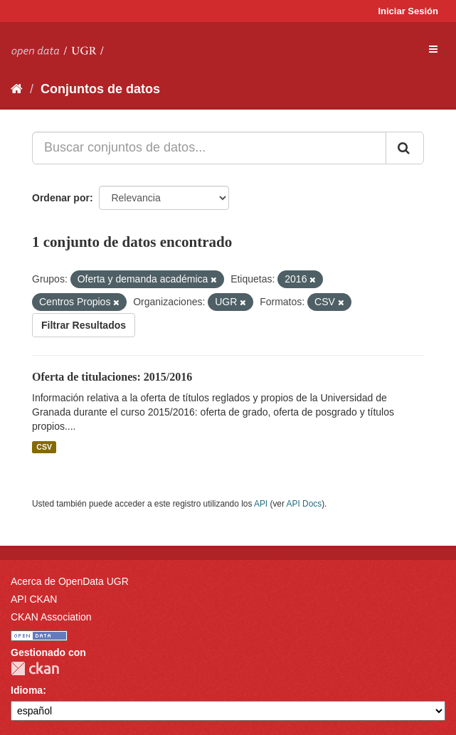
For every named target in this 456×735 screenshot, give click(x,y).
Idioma (27, 690)
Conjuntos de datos (100, 89)
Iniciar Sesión (408, 11)
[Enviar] (405, 148)
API (260, 504)
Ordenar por (61, 197)
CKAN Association (51, 617)
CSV (44, 447)
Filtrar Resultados (83, 325)
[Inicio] (17, 89)
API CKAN (34, 599)
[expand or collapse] (433, 49)
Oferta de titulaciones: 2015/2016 (112, 377)
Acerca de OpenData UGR (70, 581)
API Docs (304, 504)
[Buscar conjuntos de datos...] (209, 148)
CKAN (35, 668)
